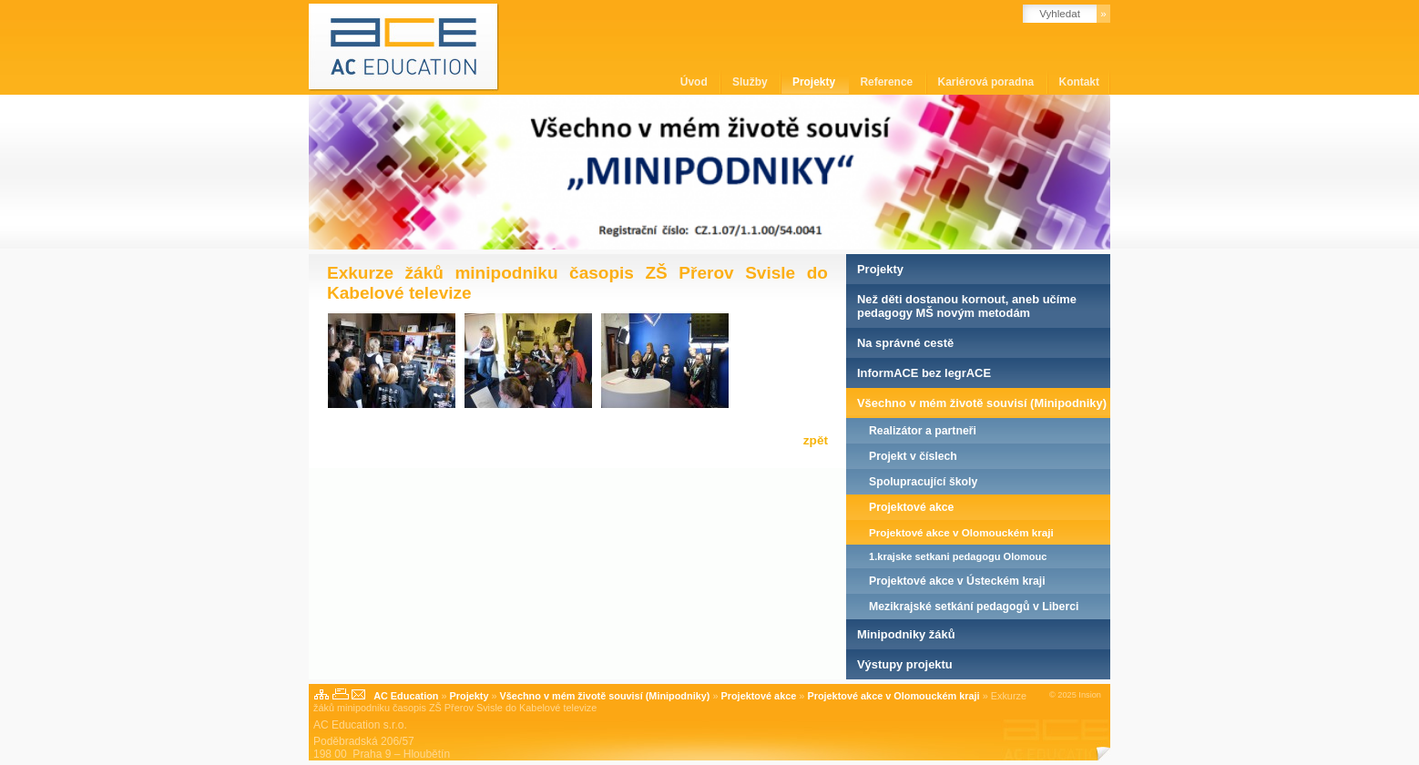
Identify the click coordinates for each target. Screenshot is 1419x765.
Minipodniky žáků (906, 634)
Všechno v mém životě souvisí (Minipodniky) (982, 403)
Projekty (815, 82)
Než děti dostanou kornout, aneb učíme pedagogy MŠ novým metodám (967, 306)
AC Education (405, 695)
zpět (815, 440)
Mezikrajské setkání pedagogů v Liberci (973, 606)
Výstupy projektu (905, 664)
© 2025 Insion (1075, 694)
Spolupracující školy (923, 481)
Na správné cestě (905, 343)
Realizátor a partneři (922, 430)
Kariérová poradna (987, 82)
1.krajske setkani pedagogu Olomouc (958, 556)
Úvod (695, 82)
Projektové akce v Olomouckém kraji (961, 532)
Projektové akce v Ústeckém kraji (957, 581)
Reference (887, 82)
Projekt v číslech (913, 456)
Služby (751, 82)
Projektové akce (911, 507)
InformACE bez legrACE (924, 373)
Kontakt (1079, 82)
